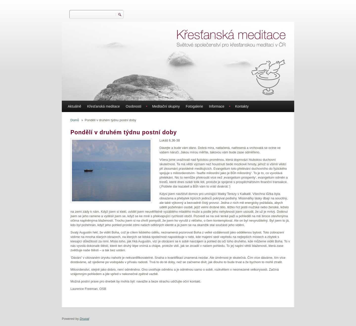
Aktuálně (74, 106)
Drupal (84, 319)
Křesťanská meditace (103, 106)
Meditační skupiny (166, 106)
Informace (216, 106)
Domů (74, 120)
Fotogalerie (194, 106)
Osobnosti (133, 106)
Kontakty (241, 106)
